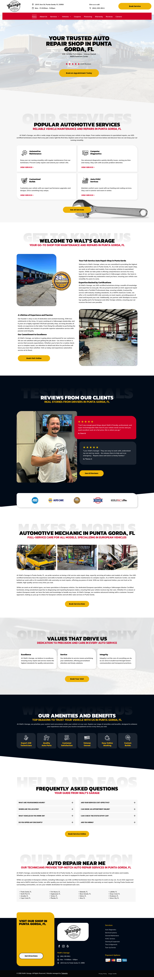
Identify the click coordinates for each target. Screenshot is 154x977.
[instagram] (63, 946)
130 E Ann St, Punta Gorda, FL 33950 (49, 4)
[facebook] (59, 946)
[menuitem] (34, 16)
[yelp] (67, 946)
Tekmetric (64, 973)
